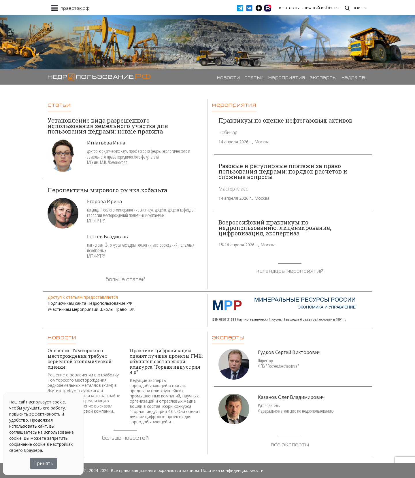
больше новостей (125, 437)
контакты (289, 7)
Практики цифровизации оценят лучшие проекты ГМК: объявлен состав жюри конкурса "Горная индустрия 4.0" (166, 361)
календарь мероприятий (289, 270)
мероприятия (286, 77)
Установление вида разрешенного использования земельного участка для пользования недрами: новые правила (108, 126)
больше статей (125, 279)
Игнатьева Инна (106, 143)
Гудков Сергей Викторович (289, 352)
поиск (355, 8)
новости (228, 77)
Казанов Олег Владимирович (291, 397)
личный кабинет (321, 7)
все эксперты (290, 444)
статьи (253, 77)
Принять (43, 463)
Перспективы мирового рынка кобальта (107, 190)
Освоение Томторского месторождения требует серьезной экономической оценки (80, 358)
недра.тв (353, 77)
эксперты (323, 77)
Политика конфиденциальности (232, 470)
